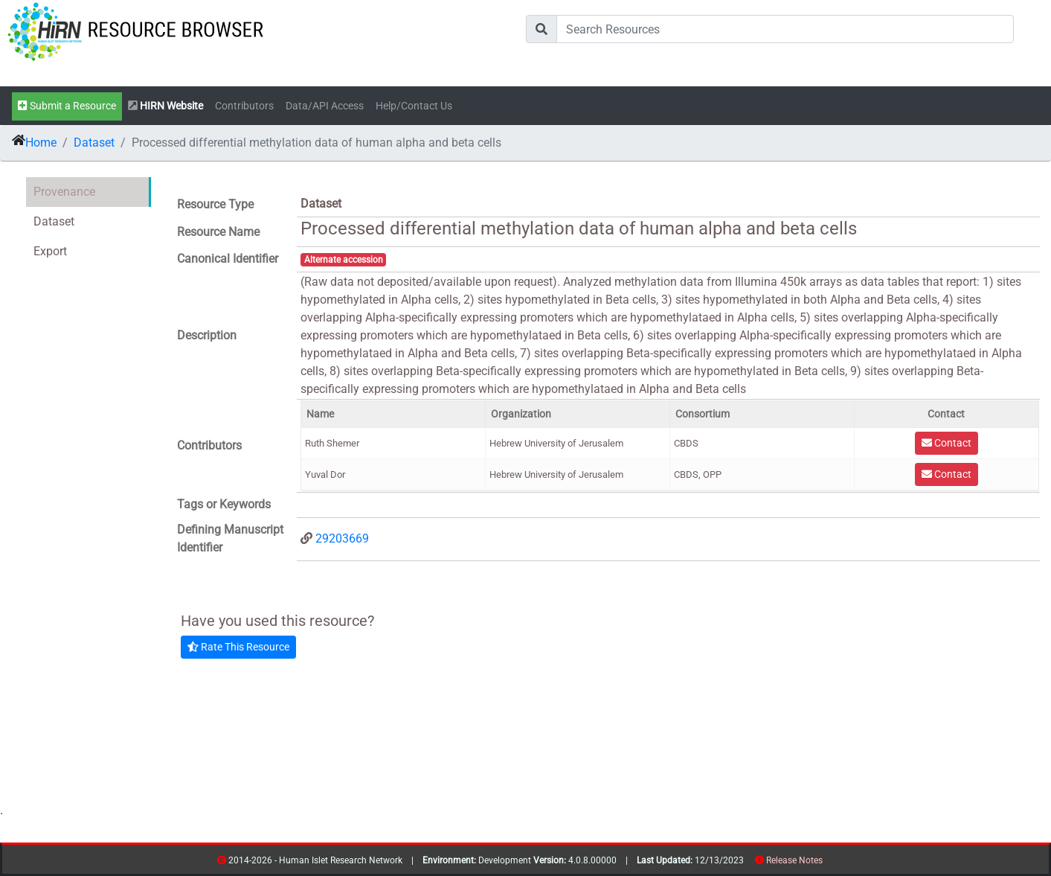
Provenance (64, 192)
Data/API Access (325, 106)
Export (50, 251)
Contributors (244, 106)
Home (41, 142)
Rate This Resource (238, 647)
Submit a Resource (67, 106)
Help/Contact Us (414, 106)
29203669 (342, 538)
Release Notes (794, 860)
